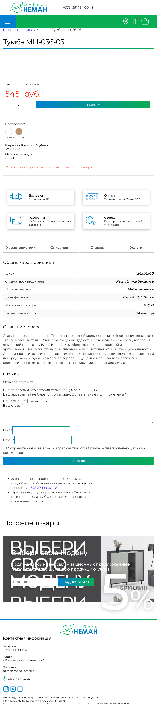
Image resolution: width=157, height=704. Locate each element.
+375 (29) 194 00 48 (78, 7)
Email (8, 440)
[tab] (21, 248)
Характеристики (21, 248)
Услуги (136, 248)
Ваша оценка (15, 401)
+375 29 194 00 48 (43, 488)
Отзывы (98, 248)
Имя (7, 430)
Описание (59, 248)
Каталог (42, 30)
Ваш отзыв (13, 405)
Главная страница (18, 30)
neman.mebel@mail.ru (19, 671)
